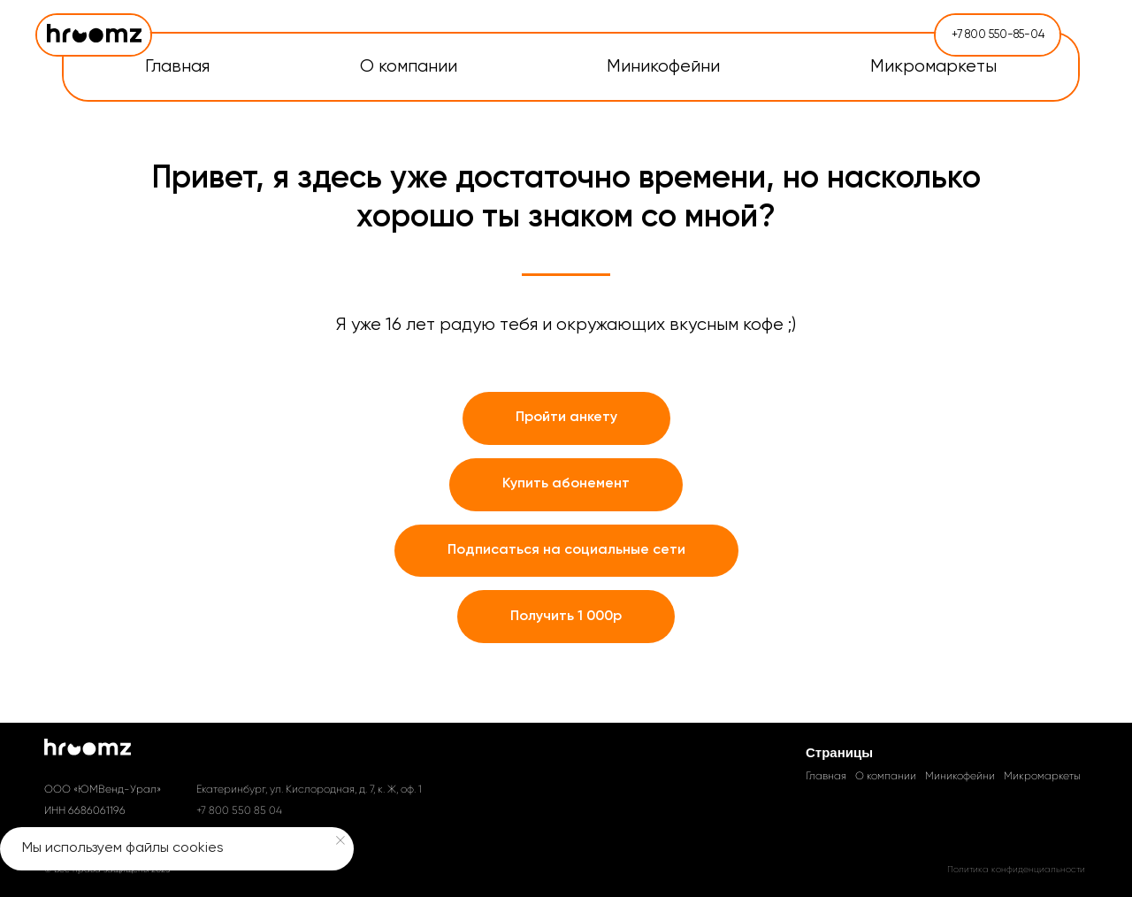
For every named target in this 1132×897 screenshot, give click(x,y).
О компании (885, 776)
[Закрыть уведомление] (340, 840)
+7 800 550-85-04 (998, 35)
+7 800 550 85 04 (239, 810)
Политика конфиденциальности (1016, 869)
